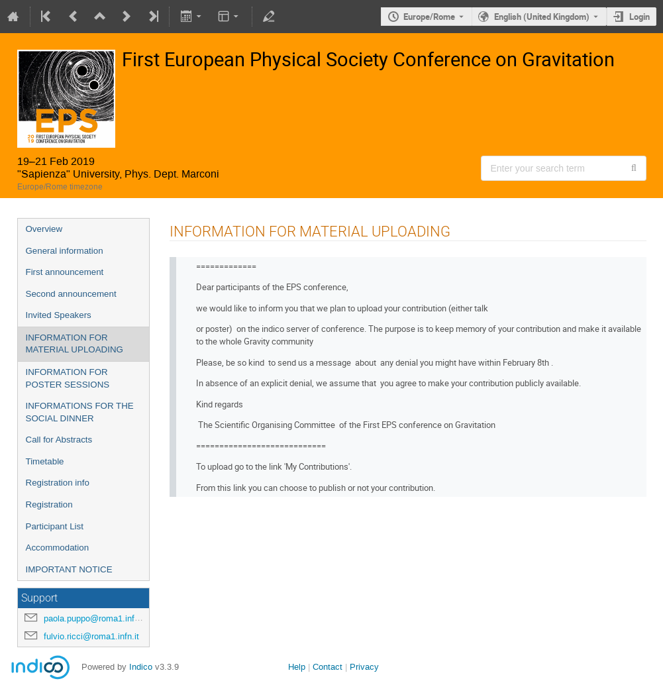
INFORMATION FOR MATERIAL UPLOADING (74, 344)
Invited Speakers (58, 315)
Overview (44, 229)
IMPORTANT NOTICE (69, 569)
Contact (327, 666)
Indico (140, 666)
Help (296, 666)
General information (64, 251)
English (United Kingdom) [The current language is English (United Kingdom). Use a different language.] (541, 17)
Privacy (364, 666)
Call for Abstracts (59, 440)
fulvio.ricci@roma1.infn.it (91, 636)
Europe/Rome (429, 17)
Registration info (57, 483)
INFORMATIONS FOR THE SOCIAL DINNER (80, 412)
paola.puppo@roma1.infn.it (95, 618)
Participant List (54, 526)
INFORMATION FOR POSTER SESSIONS (68, 378)
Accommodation (57, 548)
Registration (49, 504)
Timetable (45, 461)
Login (639, 17)
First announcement (65, 272)
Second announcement (71, 294)
